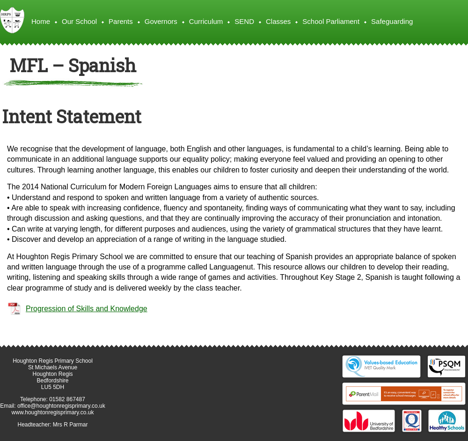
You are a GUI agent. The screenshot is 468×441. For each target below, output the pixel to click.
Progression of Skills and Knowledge (86, 309)
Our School (79, 21)
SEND (244, 21)
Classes (278, 21)
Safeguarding (392, 21)
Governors (161, 21)
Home (40, 21)
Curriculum (206, 21)
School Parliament (330, 21)
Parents (121, 21)
